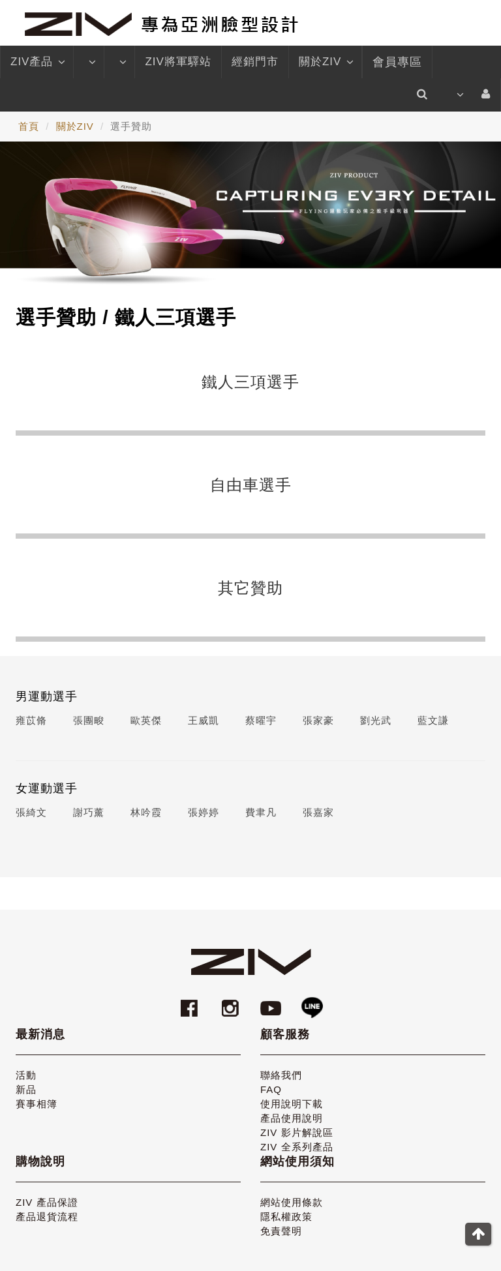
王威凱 (203, 720)
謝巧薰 (88, 812)
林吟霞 (146, 812)
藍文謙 (433, 720)
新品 (26, 1089)
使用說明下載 (291, 1103)
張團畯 (88, 720)
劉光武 (375, 720)
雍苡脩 (31, 720)
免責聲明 (281, 1230)
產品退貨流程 (47, 1216)
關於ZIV (325, 61)
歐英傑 (146, 720)
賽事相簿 (36, 1103)
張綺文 (31, 812)
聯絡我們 (281, 1075)
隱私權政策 (286, 1216)
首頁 (28, 126)
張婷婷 (203, 812)
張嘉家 (318, 812)
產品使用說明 (291, 1118)
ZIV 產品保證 (47, 1202)
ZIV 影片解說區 (296, 1132)
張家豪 (318, 720)
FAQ (271, 1089)
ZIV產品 (36, 61)
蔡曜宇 (261, 720)
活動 (26, 1075)
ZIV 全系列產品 (296, 1146)
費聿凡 (261, 812)
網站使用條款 (291, 1202)
